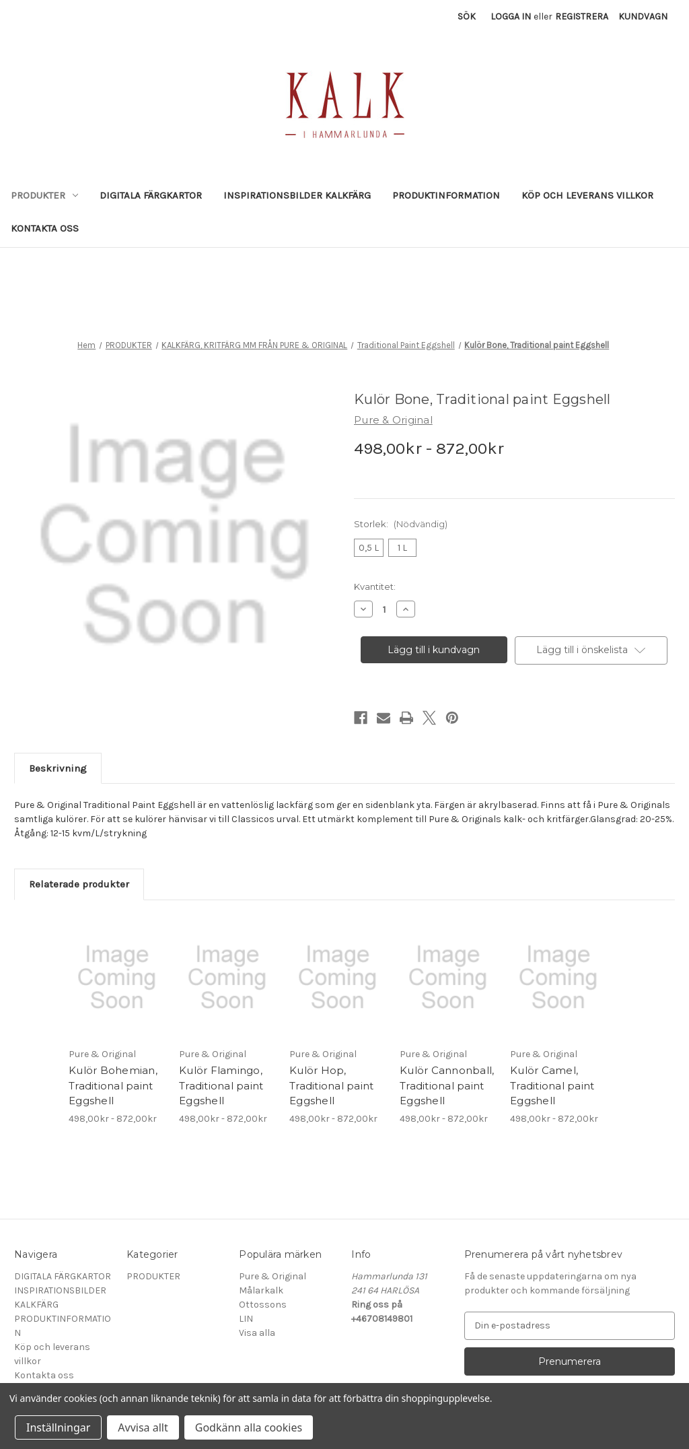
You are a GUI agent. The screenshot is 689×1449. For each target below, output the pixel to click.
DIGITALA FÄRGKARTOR (151, 195)
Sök (467, 16)
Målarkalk (261, 1290)
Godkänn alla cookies (248, 1427)
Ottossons (263, 1304)
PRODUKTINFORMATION (446, 195)
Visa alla (257, 1333)
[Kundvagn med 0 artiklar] (643, 16)
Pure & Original (272, 1276)
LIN (246, 1318)
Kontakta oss (45, 228)
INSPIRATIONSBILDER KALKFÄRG (297, 195)
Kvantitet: (375, 586)
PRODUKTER (44, 195)
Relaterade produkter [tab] (79, 884)
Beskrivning (58, 768)
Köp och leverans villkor (587, 195)
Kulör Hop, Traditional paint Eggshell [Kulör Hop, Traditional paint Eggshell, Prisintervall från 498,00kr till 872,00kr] (331, 1085)
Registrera (581, 16)
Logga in (511, 16)
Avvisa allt (143, 1427)
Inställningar (58, 1427)
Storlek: (400, 523)
